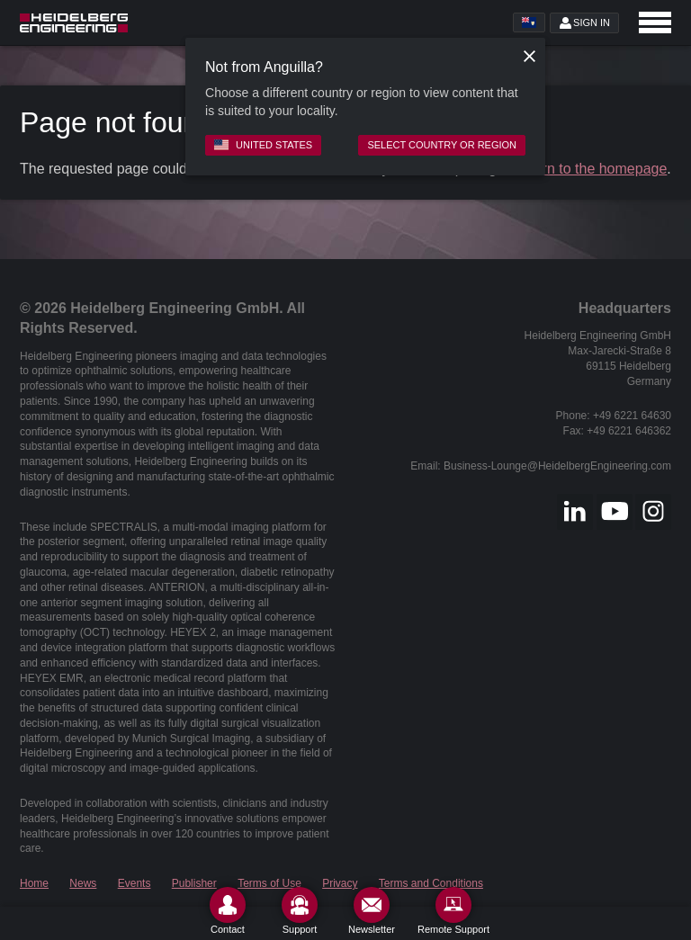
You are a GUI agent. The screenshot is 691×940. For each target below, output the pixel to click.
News (82, 883)
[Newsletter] (372, 911)
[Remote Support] (453, 911)
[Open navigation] (655, 22)
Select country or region (441, 144)
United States (263, 145)
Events (134, 883)
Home (34, 883)
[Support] (300, 911)
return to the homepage (592, 168)
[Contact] (228, 911)
